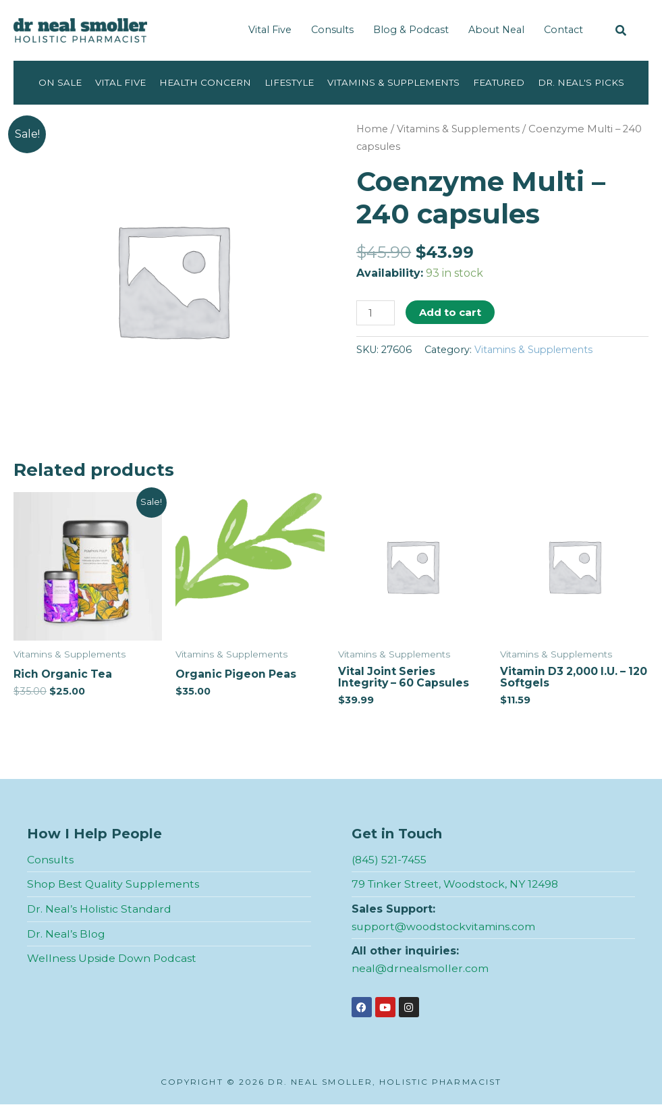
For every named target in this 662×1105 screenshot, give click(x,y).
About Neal (496, 30)
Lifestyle (288, 82)
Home (372, 129)
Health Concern (203, 82)
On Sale (56, 82)
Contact (563, 30)
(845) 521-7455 (390, 860)
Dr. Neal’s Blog (66, 933)
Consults (332, 30)
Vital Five (270, 30)
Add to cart (451, 312)
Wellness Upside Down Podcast (112, 958)
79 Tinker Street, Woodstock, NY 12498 (456, 884)
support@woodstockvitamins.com (444, 926)
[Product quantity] (375, 312)
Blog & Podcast (411, 30)
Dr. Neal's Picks (584, 82)
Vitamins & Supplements (394, 82)
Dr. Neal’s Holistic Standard (99, 909)
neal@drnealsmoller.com (420, 969)
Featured (500, 82)
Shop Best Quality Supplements (114, 884)
